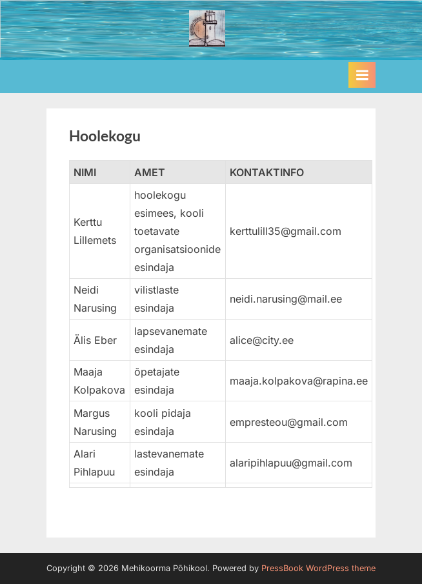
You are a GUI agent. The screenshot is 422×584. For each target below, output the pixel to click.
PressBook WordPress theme (318, 568)
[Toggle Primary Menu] (362, 75)
